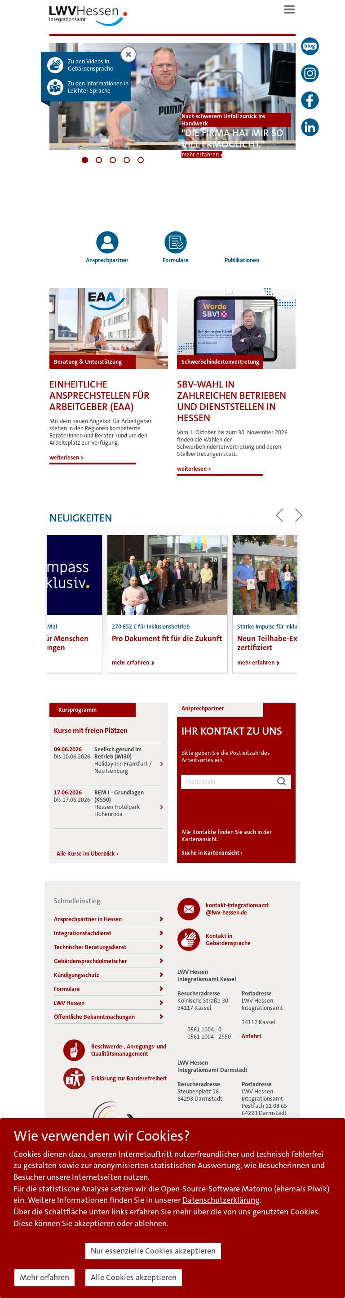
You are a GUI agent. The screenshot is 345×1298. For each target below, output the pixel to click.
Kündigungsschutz (109, 974)
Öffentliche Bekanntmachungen (109, 1016)
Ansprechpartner (107, 247)
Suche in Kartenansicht (212, 852)
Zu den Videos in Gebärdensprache (90, 65)
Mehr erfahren (44, 1277)
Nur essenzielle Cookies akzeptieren (153, 1250)
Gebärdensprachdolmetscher (109, 961)
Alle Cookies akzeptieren (134, 1277)
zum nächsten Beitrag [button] (298, 515)
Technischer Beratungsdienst (109, 947)
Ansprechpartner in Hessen (109, 919)
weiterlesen (66, 457)
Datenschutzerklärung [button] (221, 1200)
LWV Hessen (109, 1002)
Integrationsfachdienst (109, 933)
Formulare (176, 247)
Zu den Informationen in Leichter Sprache (98, 87)
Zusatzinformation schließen (130, 54)
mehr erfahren (200, 154)
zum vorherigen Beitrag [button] (279, 515)
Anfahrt (251, 1036)
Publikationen (242, 247)
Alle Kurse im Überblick (87, 853)
